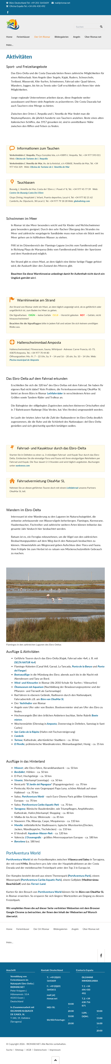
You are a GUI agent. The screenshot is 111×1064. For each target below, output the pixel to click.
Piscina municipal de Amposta (24, 359)
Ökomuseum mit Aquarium (29, 686)
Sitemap (19, 1049)
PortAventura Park (79, 875)
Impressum (55, 1049)
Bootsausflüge (22, 674)
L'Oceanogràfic (33, 837)
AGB (28, 1049)
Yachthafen (26, 703)
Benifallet (19, 771)
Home (9, 929)
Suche (9, 1049)
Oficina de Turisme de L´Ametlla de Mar (50, 166)
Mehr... (9, 942)
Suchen (101, 27)
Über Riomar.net (91, 929)
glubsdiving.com (82, 201)
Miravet (18, 767)
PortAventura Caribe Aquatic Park (41, 879)
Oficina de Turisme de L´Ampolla (31, 158)
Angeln (75, 929)
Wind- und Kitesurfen (26, 682)
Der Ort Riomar (41, 929)
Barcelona (19, 841)
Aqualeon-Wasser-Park (40, 833)
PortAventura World (33, 796)
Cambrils (19, 735)
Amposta (51, 723)
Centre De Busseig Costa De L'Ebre (27, 192)
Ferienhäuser (22, 929)
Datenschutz (40, 1049)
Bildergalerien (60, 929)
